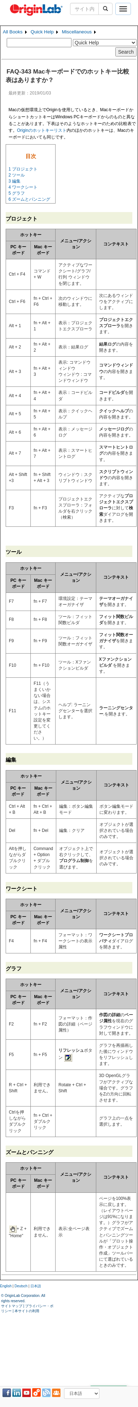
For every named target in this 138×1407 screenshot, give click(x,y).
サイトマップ (11, 1306)
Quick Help (42, 31)
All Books (13, 31)
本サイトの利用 (27, 1311)
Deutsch (21, 1286)
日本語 (35, 1286)
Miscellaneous (77, 31)
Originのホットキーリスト (42, 130)
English (6, 1286)
